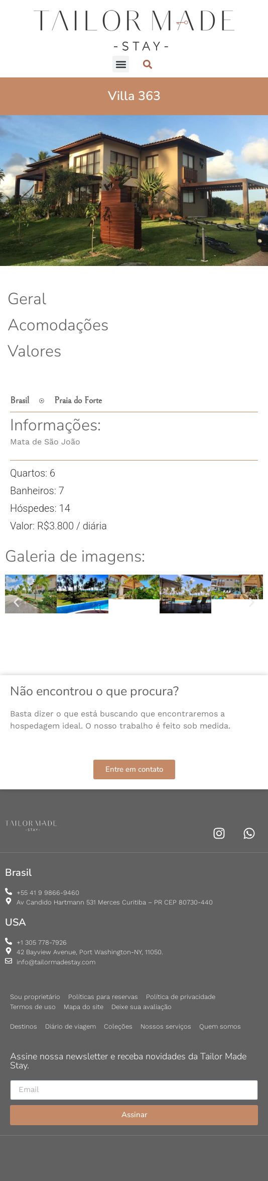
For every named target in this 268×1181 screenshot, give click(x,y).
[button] (120, 64)
